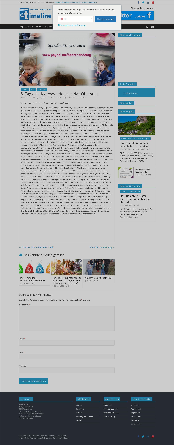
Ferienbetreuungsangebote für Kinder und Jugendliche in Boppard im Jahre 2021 (66, 280)
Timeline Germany (131, 93)
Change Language (105, 19)
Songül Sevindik (44, 98)
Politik (39, 27)
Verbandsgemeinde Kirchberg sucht (142, 170)
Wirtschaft (50, 27)
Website (22, 366)
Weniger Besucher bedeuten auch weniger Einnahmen (76, 2)
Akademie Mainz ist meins (98, 277)
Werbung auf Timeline (84, 416)
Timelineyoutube (134, 191)
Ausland (29, 27)
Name (22, 338)
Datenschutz (136, 416)
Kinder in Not (71, 98)
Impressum (135, 412)
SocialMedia (42, 89)
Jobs (147, 139)
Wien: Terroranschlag (102, 247)
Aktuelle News (126, 139)
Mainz (33, 89)
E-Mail (22, 352)
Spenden (79, 405)
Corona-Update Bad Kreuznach (36, 247)
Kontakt (79, 420)
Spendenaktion (82, 98)
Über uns (135, 405)
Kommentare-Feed (111, 412)
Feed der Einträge (110, 409)
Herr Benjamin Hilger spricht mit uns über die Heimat (135, 199)
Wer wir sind (136, 409)
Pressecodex (136, 424)
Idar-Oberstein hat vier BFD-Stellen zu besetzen (134, 144)
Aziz (137, 205)
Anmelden (107, 405)
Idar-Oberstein (138, 139)
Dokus (123, 191)
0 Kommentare (57, 98)
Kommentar (24, 304)
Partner (79, 412)
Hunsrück (25, 89)
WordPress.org (109, 416)
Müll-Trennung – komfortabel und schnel (32, 279)
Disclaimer (135, 420)
